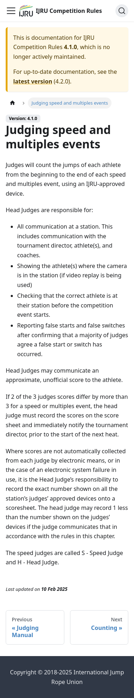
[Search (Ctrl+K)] (121, 10)
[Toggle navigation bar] (11, 10)
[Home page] (12, 103)
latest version (32, 81)
